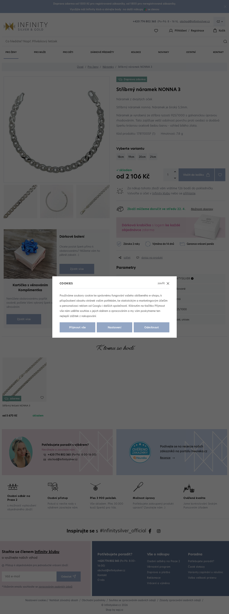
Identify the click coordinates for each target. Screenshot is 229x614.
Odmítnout (151, 327)
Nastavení (114, 327)
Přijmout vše (77, 327)
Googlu (96, 306)
